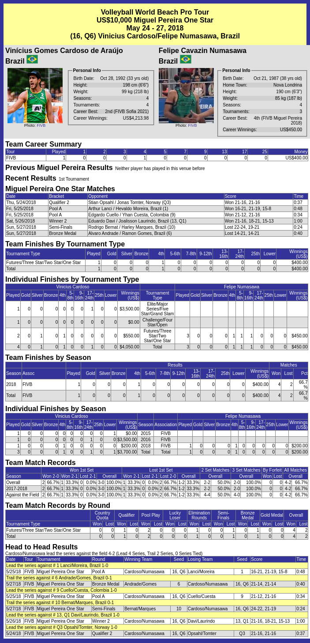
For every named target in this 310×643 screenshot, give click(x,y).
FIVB (41, 125)
